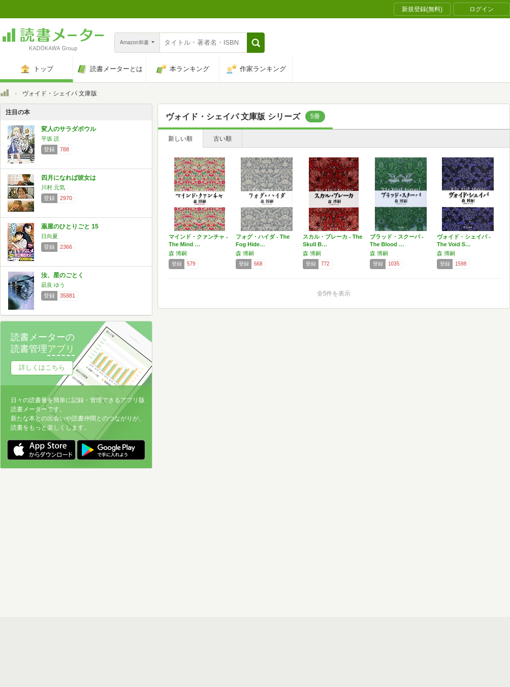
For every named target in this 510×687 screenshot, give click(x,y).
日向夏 (49, 236)
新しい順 (180, 138)
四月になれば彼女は (68, 177)
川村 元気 (53, 187)
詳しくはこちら (42, 367)
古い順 (222, 138)
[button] (256, 42)
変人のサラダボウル (68, 129)
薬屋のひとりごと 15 (70, 226)
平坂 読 (50, 139)
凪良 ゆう (53, 285)
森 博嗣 (178, 253)
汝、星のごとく (62, 275)
